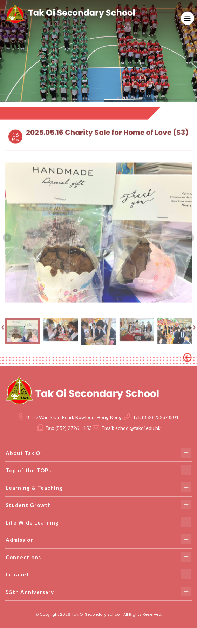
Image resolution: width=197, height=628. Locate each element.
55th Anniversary (98, 591)
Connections (98, 557)
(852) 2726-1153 (73, 428)
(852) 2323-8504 (160, 417)
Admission (98, 539)
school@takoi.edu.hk (138, 428)
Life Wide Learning (98, 522)
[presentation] (7, 243)
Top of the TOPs (98, 470)
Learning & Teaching (98, 487)
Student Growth (98, 504)
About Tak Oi (98, 453)
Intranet (98, 574)
